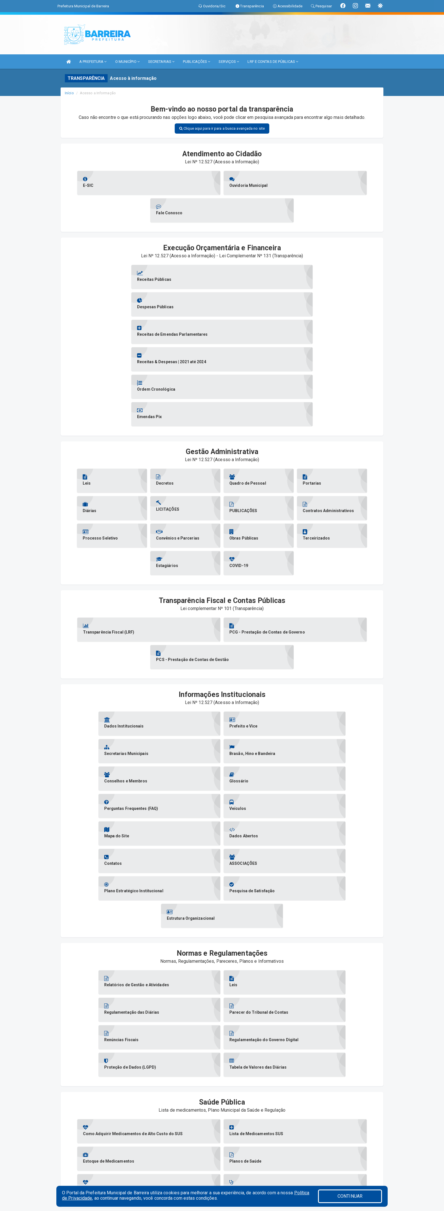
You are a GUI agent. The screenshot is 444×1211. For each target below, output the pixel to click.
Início (69, 93)
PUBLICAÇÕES (196, 61)
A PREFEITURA (92, 61)
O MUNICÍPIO (127, 61)
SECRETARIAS (161, 61)
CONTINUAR (350, 1196)
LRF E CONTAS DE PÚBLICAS (272, 61)
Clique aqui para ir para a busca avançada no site (222, 128)
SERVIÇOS (229, 61)
